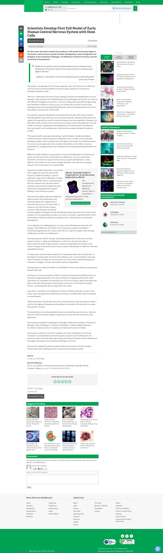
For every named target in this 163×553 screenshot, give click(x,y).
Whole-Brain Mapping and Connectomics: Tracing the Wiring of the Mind (126, 114)
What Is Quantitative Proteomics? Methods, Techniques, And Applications (124, 103)
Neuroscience (55, 104)
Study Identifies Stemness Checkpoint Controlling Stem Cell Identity (51, 423)
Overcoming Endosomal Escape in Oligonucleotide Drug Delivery (126, 89)
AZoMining (52, 503)
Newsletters (98, 508)
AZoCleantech (31, 511)
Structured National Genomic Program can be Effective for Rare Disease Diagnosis (126, 172)
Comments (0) (32, 391)
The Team (97, 503)
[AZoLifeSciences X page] (51, 10)
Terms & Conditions (122, 508)
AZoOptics (29, 514)
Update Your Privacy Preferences (42, 550)
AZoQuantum (53, 508)
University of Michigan (36, 46)
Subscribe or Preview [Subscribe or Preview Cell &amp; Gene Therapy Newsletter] (117, 204)
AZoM (28, 503)
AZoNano (29, 506)
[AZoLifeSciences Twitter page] (131, 536)
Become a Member (101, 506)
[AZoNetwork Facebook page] (49, 10)
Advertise (119, 506)
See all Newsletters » (109, 232)
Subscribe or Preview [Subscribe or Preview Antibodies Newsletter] (117, 224)
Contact (97, 511)
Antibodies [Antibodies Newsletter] (114, 222)
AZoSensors (53, 506)
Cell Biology (39, 388)
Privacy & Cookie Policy (123, 511)
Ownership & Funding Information (123, 520)
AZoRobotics (30, 508)
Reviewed (93, 41)
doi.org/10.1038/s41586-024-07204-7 (56, 368)
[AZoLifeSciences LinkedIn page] (46, 10)
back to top (129, 530)
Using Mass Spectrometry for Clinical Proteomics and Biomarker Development (126, 77)
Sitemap (118, 514)
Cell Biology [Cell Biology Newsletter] (114, 212)
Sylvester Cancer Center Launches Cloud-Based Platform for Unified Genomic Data (125, 184)
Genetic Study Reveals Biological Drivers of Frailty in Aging (126, 133)
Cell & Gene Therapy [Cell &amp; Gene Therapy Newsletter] (117, 202)
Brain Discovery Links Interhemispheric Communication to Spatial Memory (69, 447)
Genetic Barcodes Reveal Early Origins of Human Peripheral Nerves (34, 423)
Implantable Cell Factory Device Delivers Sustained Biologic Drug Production (88, 423)
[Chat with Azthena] (158, 549)
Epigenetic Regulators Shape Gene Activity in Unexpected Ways (127, 158)
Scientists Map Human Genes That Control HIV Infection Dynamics (125, 146)
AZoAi (51, 511)
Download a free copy (80, 203)
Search (118, 503)
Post (29, 487)
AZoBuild (29, 516)
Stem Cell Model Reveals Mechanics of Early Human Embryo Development (69, 423)
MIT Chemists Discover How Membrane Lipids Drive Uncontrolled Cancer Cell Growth (52, 447)
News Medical (54, 514)
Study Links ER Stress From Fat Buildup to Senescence (87, 446)
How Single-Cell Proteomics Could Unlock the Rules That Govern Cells (34, 447)
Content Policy (121, 516)
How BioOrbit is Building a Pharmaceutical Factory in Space (126, 64)
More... (134, 2)
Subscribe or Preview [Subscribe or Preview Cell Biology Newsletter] (117, 214)
